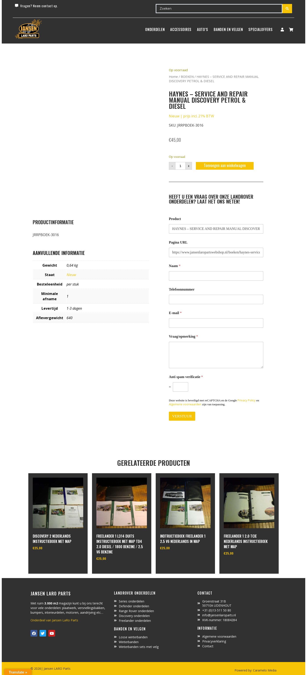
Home (173, 76)
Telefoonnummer (182, 289)
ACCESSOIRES (180, 29)
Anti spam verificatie (186, 377)
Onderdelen (155, 29)
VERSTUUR (182, 416)
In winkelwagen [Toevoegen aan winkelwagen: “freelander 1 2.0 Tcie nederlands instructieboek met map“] (240, 564)
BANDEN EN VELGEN (228, 29)
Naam (175, 266)
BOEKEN (187, 76)
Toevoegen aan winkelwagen (225, 165)
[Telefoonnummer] (216, 299)
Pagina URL (178, 242)
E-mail (175, 313)
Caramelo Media (264, 670)
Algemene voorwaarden (185, 404)
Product (175, 219)
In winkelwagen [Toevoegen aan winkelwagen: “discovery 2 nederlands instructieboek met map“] (49, 559)
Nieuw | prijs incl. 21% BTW (191, 116)
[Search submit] (287, 8)
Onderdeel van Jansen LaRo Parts (54, 620)
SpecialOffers (260, 29)
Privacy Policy (247, 400)
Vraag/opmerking (183, 336)
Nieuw (71, 274)
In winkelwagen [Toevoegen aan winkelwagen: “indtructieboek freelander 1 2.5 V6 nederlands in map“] (176, 559)
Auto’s (202, 29)
